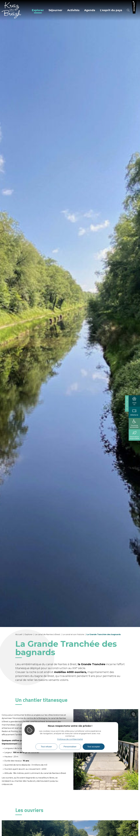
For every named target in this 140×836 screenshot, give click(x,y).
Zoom (133, 715)
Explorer (29, 634)
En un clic (127, 402)
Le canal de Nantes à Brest (47, 634)
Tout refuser (46, 746)
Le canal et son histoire (73, 634)
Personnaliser (70, 746)
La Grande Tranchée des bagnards (104, 634)
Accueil (18, 634)
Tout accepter (93, 746)
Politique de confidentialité (70, 739)
